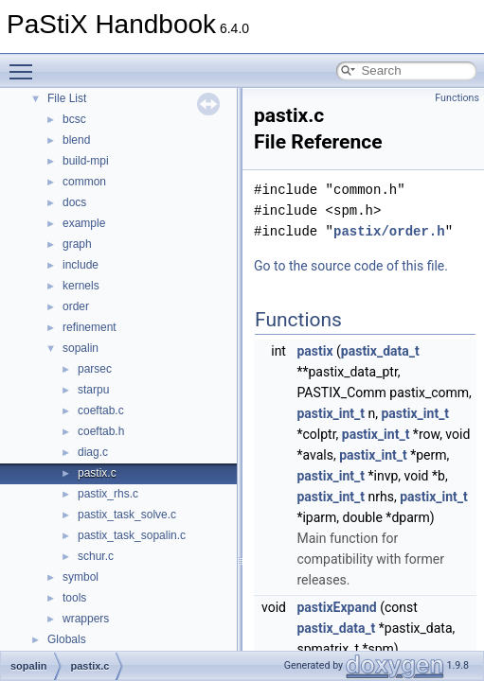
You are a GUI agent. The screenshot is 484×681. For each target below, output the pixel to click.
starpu (93, 389)
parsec (95, 368)
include (81, 264)
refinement (90, 327)
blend (76, 140)
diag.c (93, 452)
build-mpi (86, 160)
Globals (66, 639)
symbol (81, 577)
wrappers (86, 618)
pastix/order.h (389, 231)
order (76, 306)
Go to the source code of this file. (351, 265)
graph (77, 244)
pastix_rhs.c (108, 493)
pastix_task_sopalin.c (132, 535)
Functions (457, 98)
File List (66, 98)
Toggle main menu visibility (25, 63)
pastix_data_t (380, 350)
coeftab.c (101, 410)
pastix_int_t (330, 413)
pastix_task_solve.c (127, 514)
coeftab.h (101, 431)
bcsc (74, 119)
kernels (81, 285)
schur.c (96, 556)
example (84, 223)
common (84, 181)
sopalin (81, 348)
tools (74, 597)
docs (74, 202)
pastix (314, 350)
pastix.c (97, 473)
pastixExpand (336, 607)
